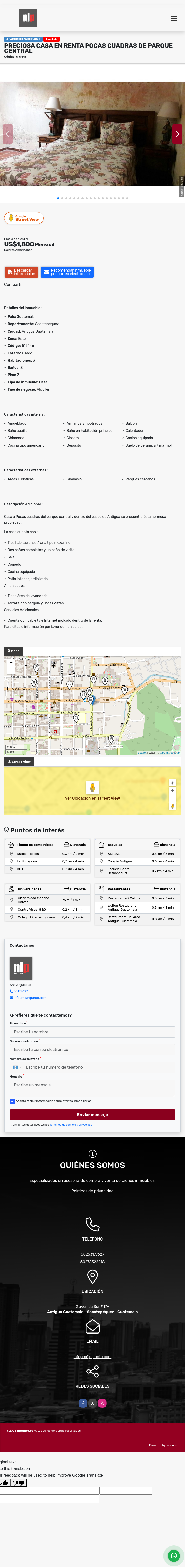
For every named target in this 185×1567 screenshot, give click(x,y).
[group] (92, 134)
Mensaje (17, 1076)
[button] (58, 198)
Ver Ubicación (78, 798)
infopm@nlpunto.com (30, 998)
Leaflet (142, 752)
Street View (24, 218)
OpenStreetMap (170, 752)
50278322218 (92, 1262)
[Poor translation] (18, 1483)
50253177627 (92, 1254)
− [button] (11, 670)
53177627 (21, 991)
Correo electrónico (25, 1041)
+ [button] (11, 663)
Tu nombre (18, 1023)
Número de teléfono (25, 1059)
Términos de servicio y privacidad (71, 1124)
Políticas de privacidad (92, 1191)
